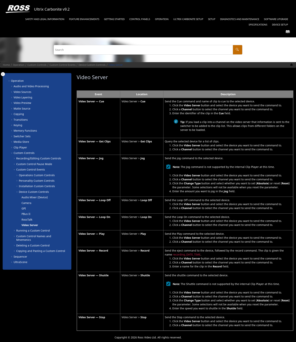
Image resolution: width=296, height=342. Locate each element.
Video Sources (22, 92)
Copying (19, 114)
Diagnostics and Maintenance (239, 19)
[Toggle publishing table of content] (3, 74)
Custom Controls (36, 64)
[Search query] (148, 50)
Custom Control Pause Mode (34, 164)
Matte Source (22, 108)
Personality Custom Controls (37, 180)
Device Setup (280, 24)
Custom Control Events (62, 64)
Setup (188, 19)
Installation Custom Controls (37, 186)
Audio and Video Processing (31, 86)
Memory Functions (25, 130)
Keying (18, 125)
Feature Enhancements (84, 19)
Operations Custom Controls (37, 175)
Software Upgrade (276, 19)
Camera (26, 203)
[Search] (237, 50)
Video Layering (23, 97)
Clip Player (20, 147)
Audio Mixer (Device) (35, 197)
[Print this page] (292, 65)
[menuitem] (45, 19)
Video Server (116, 64)
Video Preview (22, 103)
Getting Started (114, 19)
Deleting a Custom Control (33, 245)
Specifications (258, 24)
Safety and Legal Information (44, 19)
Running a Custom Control (33, 230)
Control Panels (139, 19)
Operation (162, 19)
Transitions (21, 119)
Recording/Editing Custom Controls (38, 158)
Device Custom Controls (92, 64)
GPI (24, 208)
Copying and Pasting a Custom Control (40, 251)
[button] (9, 81)
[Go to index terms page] (287, 32)
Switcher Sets (22, 136)
